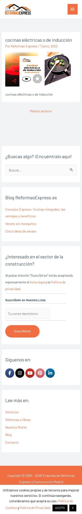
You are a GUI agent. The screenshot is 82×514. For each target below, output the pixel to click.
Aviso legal (37, 282)
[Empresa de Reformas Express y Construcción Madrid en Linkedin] (50, 373)
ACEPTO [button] (60, 508)
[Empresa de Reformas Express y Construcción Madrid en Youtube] (29, 373)
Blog (8, 434)
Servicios (12, 412)
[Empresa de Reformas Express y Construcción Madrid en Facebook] (9, 373)
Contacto (12, 442)
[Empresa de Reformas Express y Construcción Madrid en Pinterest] (40, 373)
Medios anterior (41, 111)
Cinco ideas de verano (20, 231)
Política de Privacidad (35, 508)
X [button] (73, 508)
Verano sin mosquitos (20, 223)
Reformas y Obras (18, 420)
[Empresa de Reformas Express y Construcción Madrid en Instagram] (19, 373)
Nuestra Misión (16, 427)
